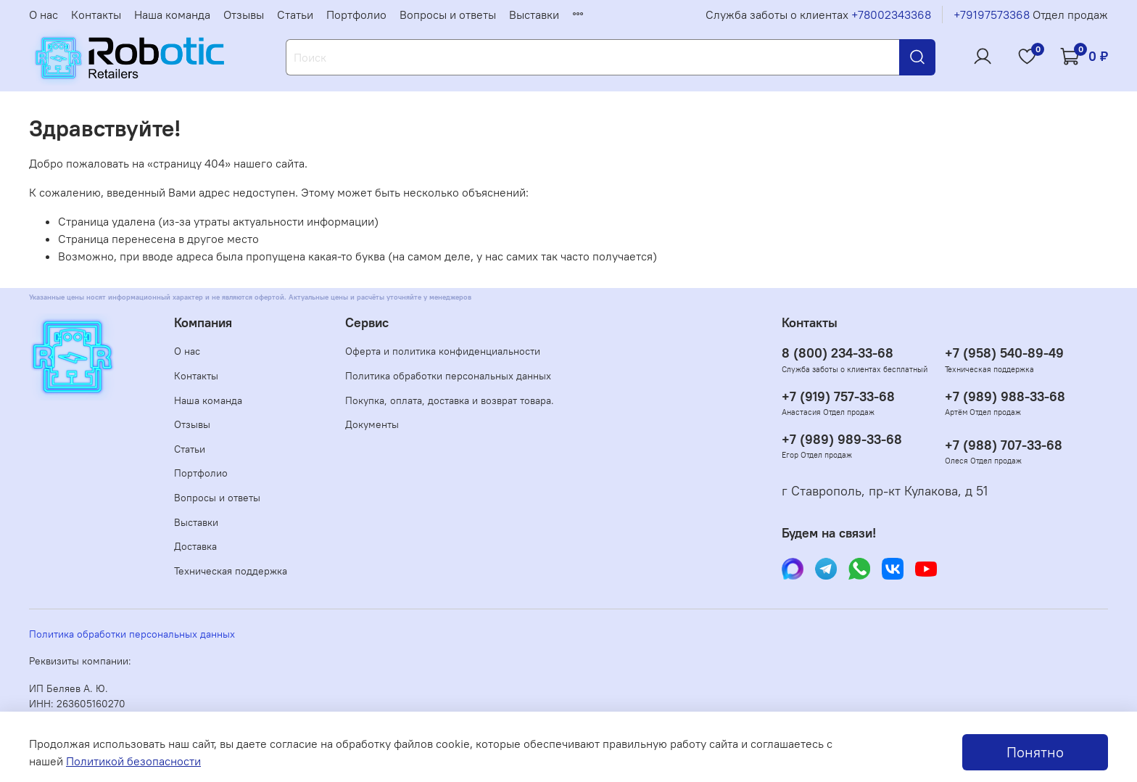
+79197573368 (992, 14)
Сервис (367, 323)
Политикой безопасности (133, 761)
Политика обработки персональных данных (448, 375)
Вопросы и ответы (448, 14)
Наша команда (172, 14)
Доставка (195, 546)
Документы (372, 424)
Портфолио (356, 14)
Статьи (295, 14)
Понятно (1035, 752)
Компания (203, 323)
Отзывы (243, 14)
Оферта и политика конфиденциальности (442, 351)
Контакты (96, 14)
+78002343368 (891, 14)
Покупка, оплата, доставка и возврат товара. (449, 400)
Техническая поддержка (230, 570)
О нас (43, 14)
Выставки (534, 14)
